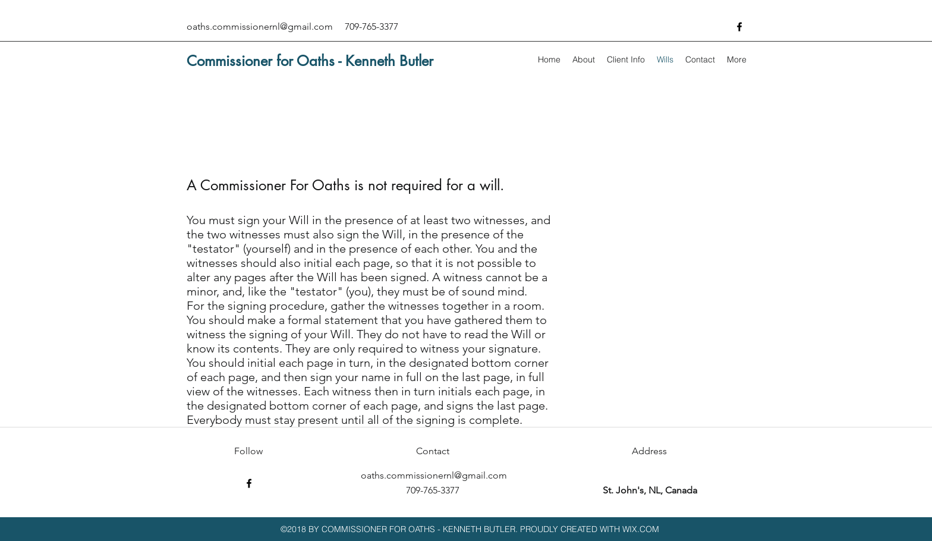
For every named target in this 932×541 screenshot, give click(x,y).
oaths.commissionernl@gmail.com (260, 26)
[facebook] (739, 27)
